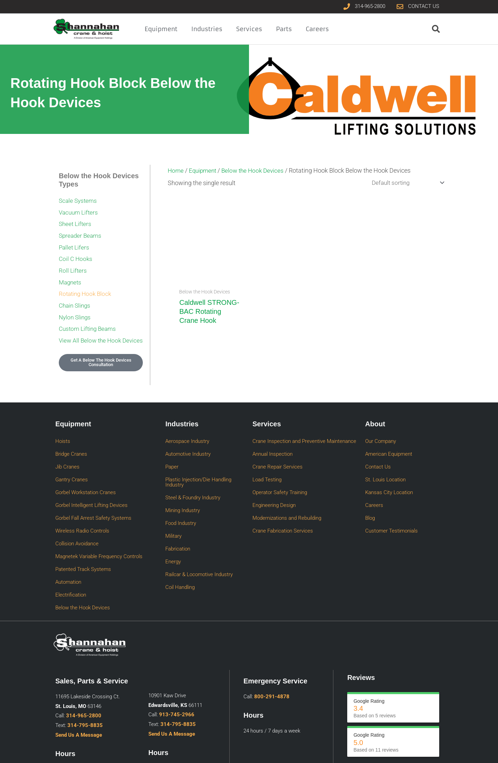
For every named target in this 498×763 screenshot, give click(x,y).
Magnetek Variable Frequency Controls (98, 514)
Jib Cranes (67, 448)
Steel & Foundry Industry (192, 472)
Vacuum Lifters (79, 210)
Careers (317, 29)
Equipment (161, 29)
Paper (171, 448)
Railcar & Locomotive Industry (199, 528)
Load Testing (267, 458)
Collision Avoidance (77, 504)
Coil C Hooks (76, 252)
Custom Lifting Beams (89, 314)
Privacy (405, 751)
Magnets (71, 272)
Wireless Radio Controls (82, 495)
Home (176, 170)
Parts (284, 29)
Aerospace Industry (187, 430)
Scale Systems (79, 200)
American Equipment (388, 439)
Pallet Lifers (75, 241)
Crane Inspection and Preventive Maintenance (304, 430)
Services (249, 29)
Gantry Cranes (71, 458)
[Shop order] (404, 183)
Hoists (62, 430)
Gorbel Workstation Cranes (85, 467)
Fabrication (177, 510)
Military (173, 500)
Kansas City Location (389, 467)
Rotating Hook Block (86, 283)
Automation (68, 532)
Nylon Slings (76, 304)
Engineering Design (274, 476)
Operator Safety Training (279, 467)
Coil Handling (180, 538)
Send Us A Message (78, 677)
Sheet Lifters (76, 221)
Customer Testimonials (391, 495)
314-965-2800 (83, 658)
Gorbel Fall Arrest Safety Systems (93, 486)
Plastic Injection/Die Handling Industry (198, 460)
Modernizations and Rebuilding (286, 486)
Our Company (380, 430)
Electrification (70, 542)
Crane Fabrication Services (282, 495)
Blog (370, 486)
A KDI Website (431, 751)
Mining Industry (182, 482)
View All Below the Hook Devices (91, 328)
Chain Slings (76, 293)
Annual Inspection (272, 439)
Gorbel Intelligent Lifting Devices (91, 476)
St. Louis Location (385, 458)
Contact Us (378, 448)
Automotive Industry (188, 439)
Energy (173, 519)
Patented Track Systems (83, 523)
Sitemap (385, 751)
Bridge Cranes (71, 439)
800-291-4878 (271, 639)
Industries (206, 29)
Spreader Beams (81, 231)
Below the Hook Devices (256, 170)
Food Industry (180, 491)
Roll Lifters (73, 262)
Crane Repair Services (277, 448)
